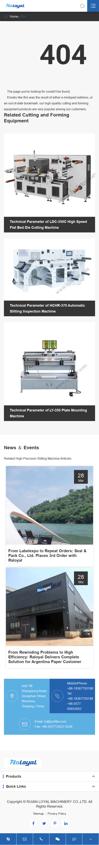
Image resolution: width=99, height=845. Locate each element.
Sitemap (38, 813)
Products (13, 776)
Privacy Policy (57, 813)
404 (23, 16)
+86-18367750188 (80, 688)
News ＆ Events (21, 447)
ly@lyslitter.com (55, 721)
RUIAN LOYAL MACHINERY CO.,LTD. (57, 802)
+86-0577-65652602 (74, 706)
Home (14, 16)
